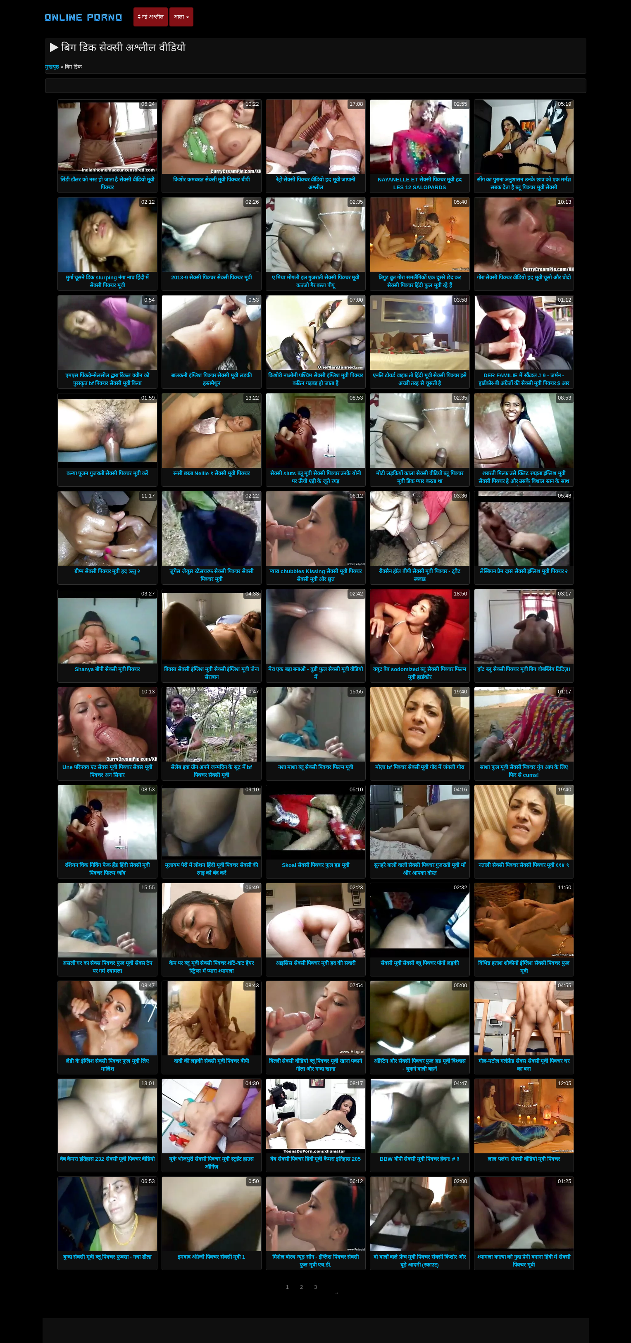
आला (182, 17)
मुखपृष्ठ (53, 67)
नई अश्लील (151, 17)
